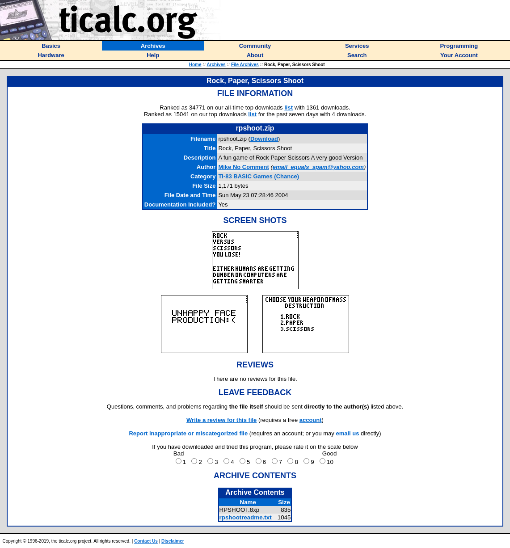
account (310, 420)
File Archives (245, 64)
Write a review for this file (221, 420)
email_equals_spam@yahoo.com (318, 167)
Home (195, 64)
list (288, 107)
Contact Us (146, 541)
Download (264, 138)
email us (347, 433)
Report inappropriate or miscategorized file (188, 433)
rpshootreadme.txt (245, 517)
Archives (216, 64)
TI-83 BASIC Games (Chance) (258, 176)
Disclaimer (172, 541)
